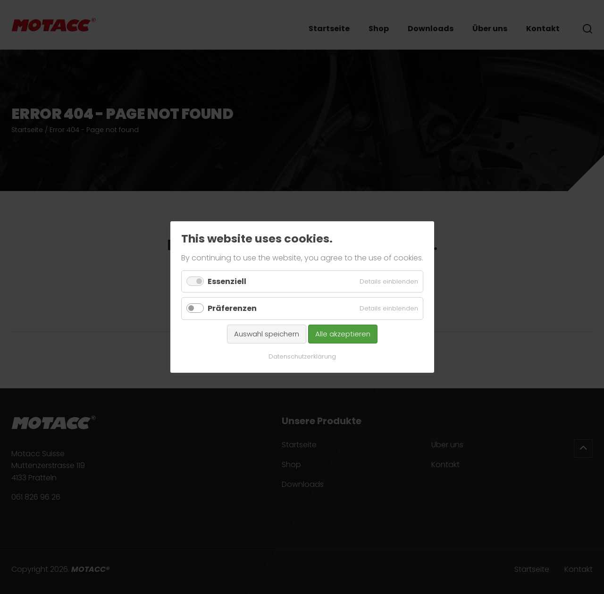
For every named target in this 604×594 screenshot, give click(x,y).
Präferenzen (232, 308)
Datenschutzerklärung (302, 356)
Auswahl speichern (266, 334)
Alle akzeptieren (342, 334)
